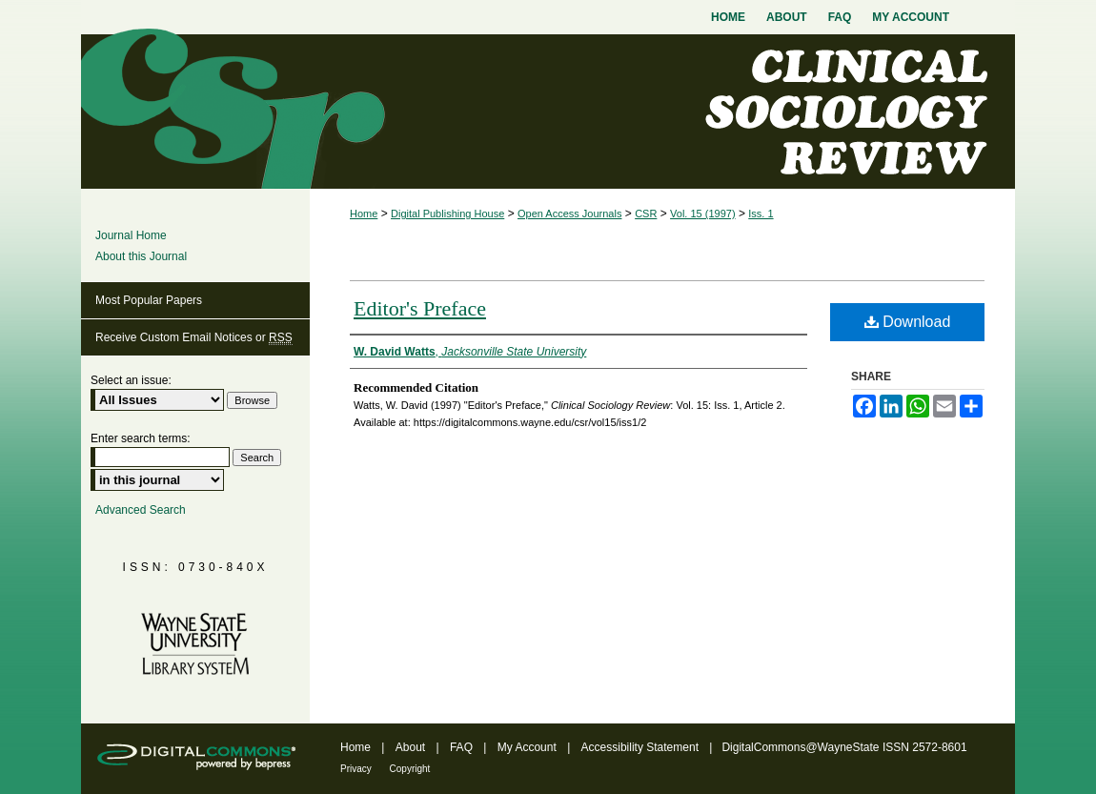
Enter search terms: (141, 438)
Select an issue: (131, 380)
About (412, 747)
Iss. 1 (760, 213)
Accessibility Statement (641, 747)
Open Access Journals (569, 213)
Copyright (410, 768)
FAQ (463, 747)
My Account (528, 747)
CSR (646, 213)
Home (363, 213)
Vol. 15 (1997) (703, 213)
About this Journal (141, 256)
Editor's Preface (420, 308)
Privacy (357, 768)
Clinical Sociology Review (548, 111)
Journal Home (131, 235)
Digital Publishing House (447, 213)
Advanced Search (140, 510)
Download (907, 322)
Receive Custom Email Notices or (194, 338)
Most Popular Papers (148, 300)
